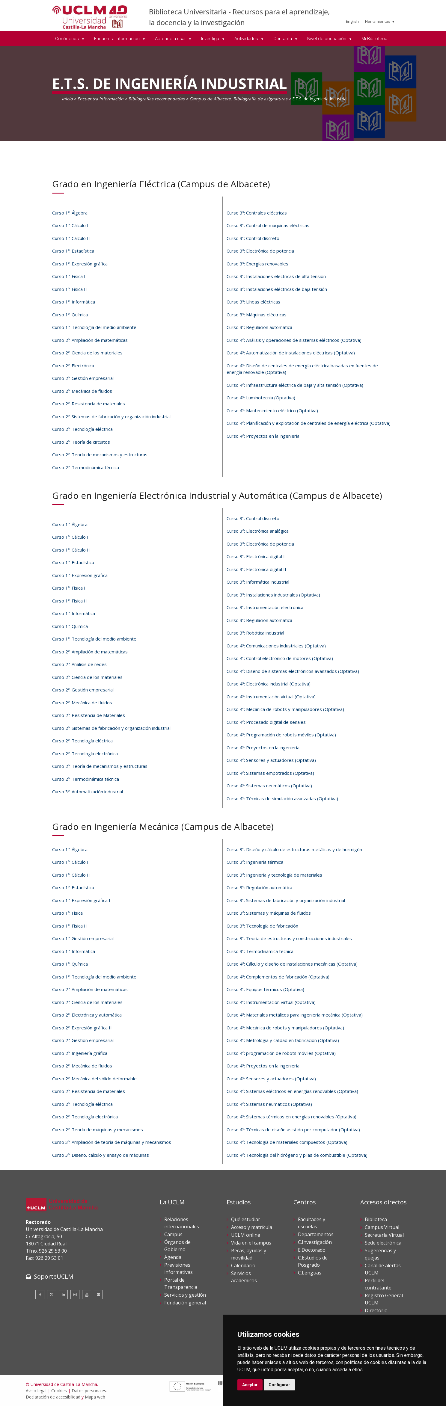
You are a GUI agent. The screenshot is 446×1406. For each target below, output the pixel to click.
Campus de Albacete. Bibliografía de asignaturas (238, 99)
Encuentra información (100, 99)
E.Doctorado (312, 1250)
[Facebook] (39, 1294)
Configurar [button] (279, 1384)
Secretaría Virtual (384, 1235)
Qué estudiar (245, 1219)
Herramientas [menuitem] (377, 21)
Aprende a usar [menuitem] (171, 38)
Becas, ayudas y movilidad (248, 1254)
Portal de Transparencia (180, 1283)
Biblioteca (376, 1219)
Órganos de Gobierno (177, 1246)
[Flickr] (98, 1294)
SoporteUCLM (53, 1276)
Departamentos (316, 1234)
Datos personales (89, 1390)
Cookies (59, 1390)
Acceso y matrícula (251, 1227)
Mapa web (95, 1397)
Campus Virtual (382, 1227)
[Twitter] (51, 1294)
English (352, 21)
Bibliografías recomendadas (156, 99)
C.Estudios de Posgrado (313, 1261)
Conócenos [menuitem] (67, 38)
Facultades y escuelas (311, 1223)
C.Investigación (315, 1242)
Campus (173, 1234)
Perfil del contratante (378, 1284)
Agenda (172, 1257)
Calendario (243, 1265)
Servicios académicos (244, 1277)
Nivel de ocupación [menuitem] (327, 38)
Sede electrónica (383, 1242)
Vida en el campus (251, 1242)
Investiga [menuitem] (210, 38)
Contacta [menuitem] (283, 38)
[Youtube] (86, 1294)
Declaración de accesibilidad (53, 1397)
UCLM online (245, 1235)
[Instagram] (74, 1294)
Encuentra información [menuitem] (117, 38)
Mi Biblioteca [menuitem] (374, 38)
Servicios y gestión (185, 1295)
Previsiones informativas (178, 1268)
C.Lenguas (309, 1272)
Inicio (67, 99)
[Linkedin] (63, 1294)
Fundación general (185, 1302)
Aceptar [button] (250, 1384)
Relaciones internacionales (181, 1223)
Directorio (376, 1310)
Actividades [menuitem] (246, 38)
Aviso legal (36, 1390)
